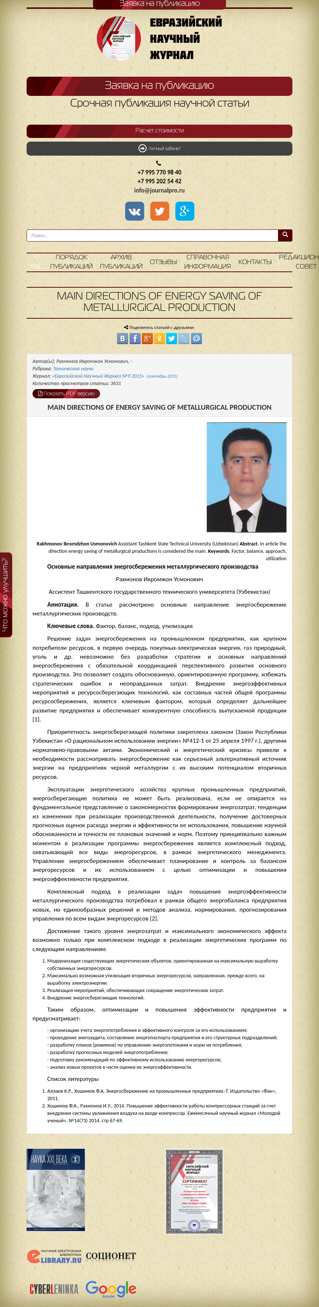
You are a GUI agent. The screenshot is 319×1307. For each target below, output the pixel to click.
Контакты (255, 262)
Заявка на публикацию (159, 86)
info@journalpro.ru (159, 190)
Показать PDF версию (66, 393)
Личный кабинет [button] (159, 148)
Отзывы (163, 262)
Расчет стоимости (160, 131)
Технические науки (73, 368)
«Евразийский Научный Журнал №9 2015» (115, 376)
